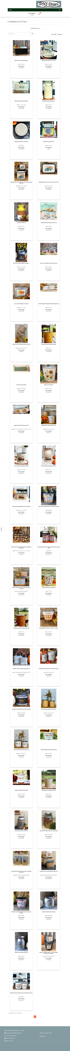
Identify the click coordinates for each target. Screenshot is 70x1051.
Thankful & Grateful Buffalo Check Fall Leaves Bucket (21, 912)
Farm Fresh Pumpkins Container (21, 303)
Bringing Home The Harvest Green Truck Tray (48, 182)
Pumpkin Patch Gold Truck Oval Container (21, 709)
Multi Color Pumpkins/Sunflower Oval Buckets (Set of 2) (21, 547)
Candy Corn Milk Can (21, 222)
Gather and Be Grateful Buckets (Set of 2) (21, 344)
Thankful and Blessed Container (49, 911)
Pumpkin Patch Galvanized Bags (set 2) (21, 668)
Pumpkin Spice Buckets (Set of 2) (48, 709)
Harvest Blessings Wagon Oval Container (21, 506)
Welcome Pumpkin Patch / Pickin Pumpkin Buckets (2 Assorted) (48, 953)
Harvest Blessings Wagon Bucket (21, 465)
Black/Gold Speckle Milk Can (48, 101)
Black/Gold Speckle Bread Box (21, 101)
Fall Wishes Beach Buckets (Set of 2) (49, 222)
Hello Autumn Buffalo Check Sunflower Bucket (49, 506)
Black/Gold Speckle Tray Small (21, 141)
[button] (32, 13)
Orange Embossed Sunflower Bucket (21, 628)
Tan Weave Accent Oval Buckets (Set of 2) (49, 871)
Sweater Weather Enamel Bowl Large (49, 749)
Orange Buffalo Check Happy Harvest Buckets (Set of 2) (49, 547)
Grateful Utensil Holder (21, 384)
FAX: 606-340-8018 (10, 1038)
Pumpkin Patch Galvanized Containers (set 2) (48, 668)
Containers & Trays (35, 28)
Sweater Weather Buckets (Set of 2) (21, 749)
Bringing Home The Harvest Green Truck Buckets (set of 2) (21, 183)
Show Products (57, 34)
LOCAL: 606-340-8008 (10, 1036)
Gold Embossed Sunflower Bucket (48, 344)
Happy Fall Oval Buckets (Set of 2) (21, 425)
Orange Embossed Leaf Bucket (48, 587)
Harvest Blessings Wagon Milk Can (48, 465)
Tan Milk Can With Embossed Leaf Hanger (49, 830)
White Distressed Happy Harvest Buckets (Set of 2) (21, 992)
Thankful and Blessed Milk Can (21, 952)
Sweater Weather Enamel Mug (21, 790)
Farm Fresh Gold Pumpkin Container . (21, 263)
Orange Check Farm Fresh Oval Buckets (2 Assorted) (21, 588)
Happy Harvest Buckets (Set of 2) (49, 425)
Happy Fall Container (48, 384)
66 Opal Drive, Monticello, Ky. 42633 (15, 1030)
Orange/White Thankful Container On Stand (48, 628)
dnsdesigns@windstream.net (13, 1033)
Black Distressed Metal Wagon (21, 60)
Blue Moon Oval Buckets (48, 141)
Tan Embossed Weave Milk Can (21, 830)
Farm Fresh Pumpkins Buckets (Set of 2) (48, 263)
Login (32, 15)
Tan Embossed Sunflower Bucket (48, 790)
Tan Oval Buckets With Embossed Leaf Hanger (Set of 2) (21, 872)
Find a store (9, 1041)
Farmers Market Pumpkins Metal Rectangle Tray (48, 303)
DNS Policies (42, 1036)
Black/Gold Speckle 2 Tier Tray (48, 60)
